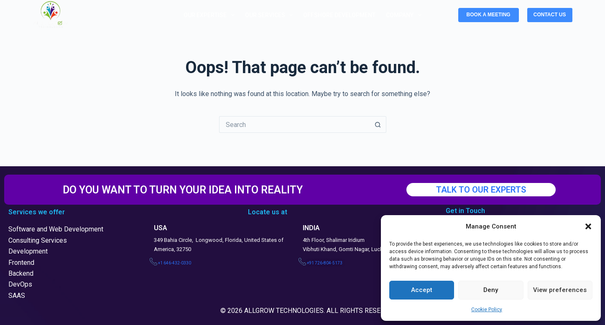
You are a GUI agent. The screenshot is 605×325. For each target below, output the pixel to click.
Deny (490, 290)
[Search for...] (294, 124)
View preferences (560, 290)
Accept (421, 290)
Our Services (270, 15)
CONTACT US (550, 15)
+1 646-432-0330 (174, 263)
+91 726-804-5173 (324, 263)
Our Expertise (211, 15)
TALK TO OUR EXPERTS (481, 190)
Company (405, 15)
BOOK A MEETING (489, 15)
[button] (588, 226)
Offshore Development (339, 15)
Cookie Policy (486, 309)
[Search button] (378, 124)
